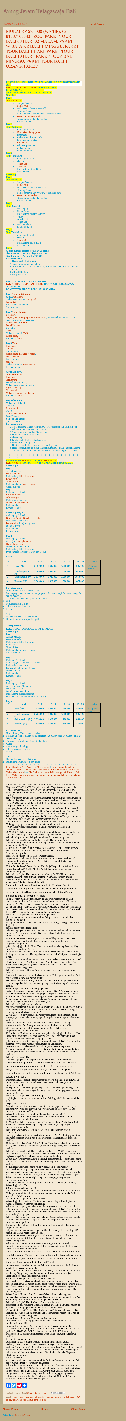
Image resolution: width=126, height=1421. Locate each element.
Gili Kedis (35, 518)
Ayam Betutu (28, 364)
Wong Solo (32, 299)
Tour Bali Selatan (21, 294)
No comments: (40, 1393)
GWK (9, 330)
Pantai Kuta (22, 106)
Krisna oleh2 (12, 336)
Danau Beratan (13, 356)
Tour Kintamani (14, 374)
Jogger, (9, 361)
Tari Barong (11, 379)
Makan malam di (29, 769)
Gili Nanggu (12, 518)
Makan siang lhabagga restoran (20, 354)
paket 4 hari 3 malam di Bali (25, 284)
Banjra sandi (12, 408)
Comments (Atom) (22, 1415)
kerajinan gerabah (56, 775)
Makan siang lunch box (23, 775)
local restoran (27, 476)
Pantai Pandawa (13, 325)
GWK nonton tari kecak (28, 195)
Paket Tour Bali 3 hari (21, 87)
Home (44, 1409)
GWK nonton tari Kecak (28, 116)
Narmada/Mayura (14, 544)
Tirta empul (11, 390)
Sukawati (21, 166)
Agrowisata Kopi (14, 387)
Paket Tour (13, 463)
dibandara (18, 296)
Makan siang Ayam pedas (18, 413)
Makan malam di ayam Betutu (20, 393)
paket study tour (47, 1397)
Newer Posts (10, 1409)
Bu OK (24, 322)
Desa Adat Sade (13, 473)
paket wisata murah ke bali (17, 1400)
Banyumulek (12, 523)
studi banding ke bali (38, 1400)
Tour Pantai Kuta (14, 100)
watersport (41, 317)
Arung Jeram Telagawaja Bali (39, 11)
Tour (14, 343)
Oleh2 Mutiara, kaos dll (17, 502)
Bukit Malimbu (13, 494)
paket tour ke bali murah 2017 (67, 1397)
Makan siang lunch (15, 772)
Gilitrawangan (13, 497)
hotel (19, 338)
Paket (25, 460)
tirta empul (22, 142)
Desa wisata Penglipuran (28, 132)
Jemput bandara (13, 767)
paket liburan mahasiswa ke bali (26, 1397)
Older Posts (78, 1409)
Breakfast (10, 314)
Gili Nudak (24, 518)
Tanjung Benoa (13, 317)
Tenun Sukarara (13, 481)
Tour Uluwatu (19, 312)
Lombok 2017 (49, 460)
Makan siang (12, 322)
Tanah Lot (22, 164)
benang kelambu (23, 541)
